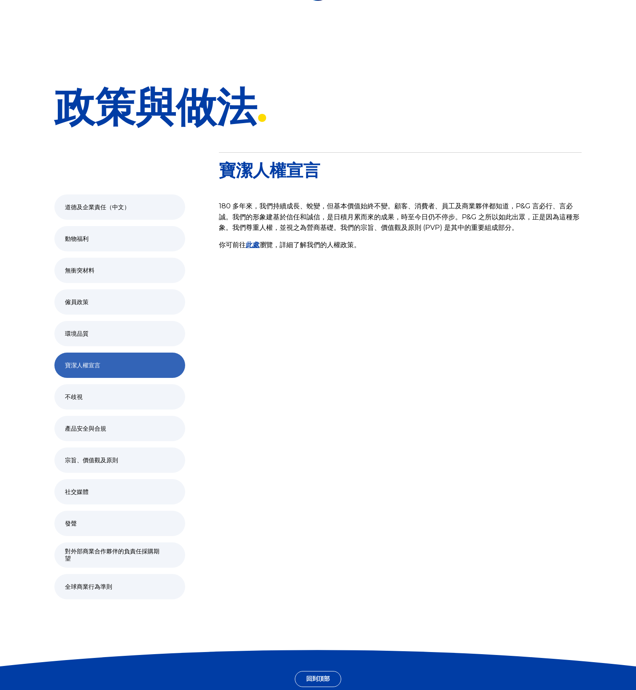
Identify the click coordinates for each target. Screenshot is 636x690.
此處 (252, 245)
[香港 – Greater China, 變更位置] (43, 11)
